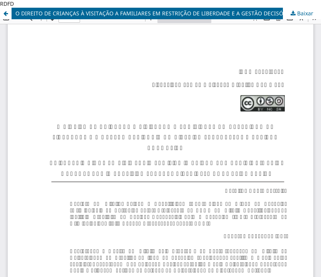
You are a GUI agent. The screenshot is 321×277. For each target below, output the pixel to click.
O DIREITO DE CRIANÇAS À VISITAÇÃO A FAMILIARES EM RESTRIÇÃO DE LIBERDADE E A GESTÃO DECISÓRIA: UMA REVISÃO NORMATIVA (168, 13)
